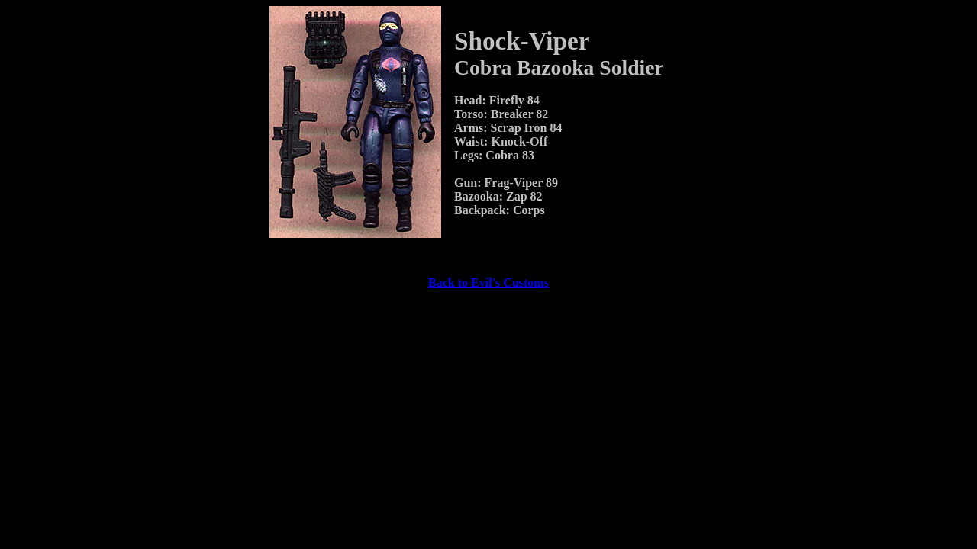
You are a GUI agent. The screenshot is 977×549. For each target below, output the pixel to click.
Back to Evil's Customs (488, 282)
